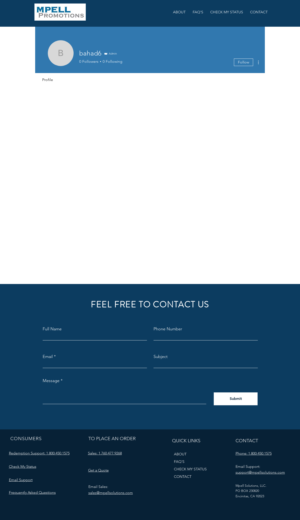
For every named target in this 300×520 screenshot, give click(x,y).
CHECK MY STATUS (190, 469)
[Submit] (236, 398)
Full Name (52, 329)
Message (51, 381)
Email (48, 356)
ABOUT (180, 454)
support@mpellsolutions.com (260, 472)
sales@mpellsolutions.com (110, 492)
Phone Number (168, 329)
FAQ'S (179, 461)
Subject (161, 356)
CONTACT (182, 476)
